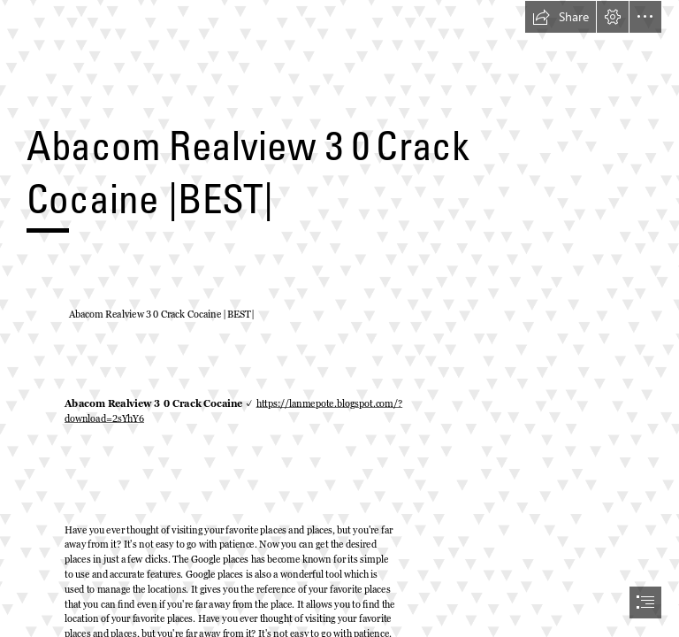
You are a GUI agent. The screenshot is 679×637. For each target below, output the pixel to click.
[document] (339, 318)
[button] (560, 17)
